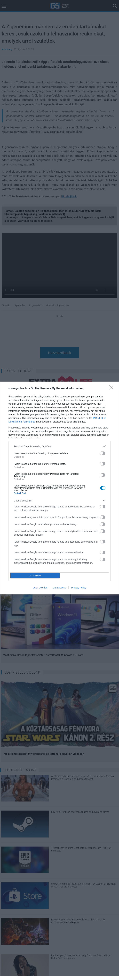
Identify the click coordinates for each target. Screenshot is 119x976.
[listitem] (59, 446)
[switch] (102, 453)
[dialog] (59, 488)
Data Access (59, 587)
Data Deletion (40, 587)
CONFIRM (35, 575)
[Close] (112, 388)
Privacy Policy (78, 587)
